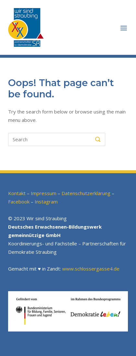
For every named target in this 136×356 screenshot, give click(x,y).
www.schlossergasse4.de (90, 268)
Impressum (43, 193)
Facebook (18, 201)
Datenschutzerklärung (86, 193)
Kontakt (17, 193)
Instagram (46, 201)
